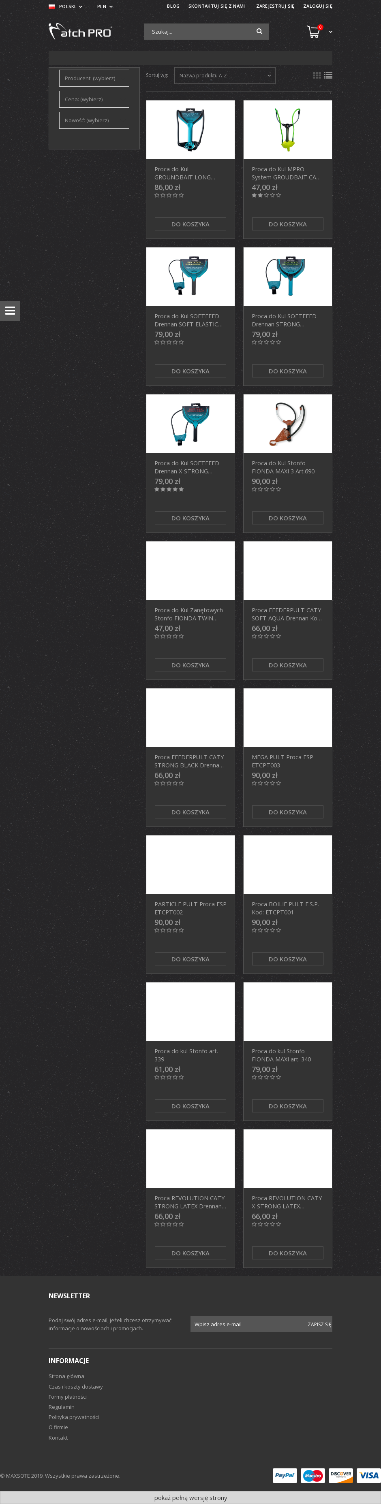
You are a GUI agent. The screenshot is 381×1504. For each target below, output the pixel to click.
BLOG (173, 6)
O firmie (58, 1427)
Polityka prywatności (74, 1417)
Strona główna (66, 1376)
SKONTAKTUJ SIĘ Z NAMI (216, 6)
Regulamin (62, 1406)
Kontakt (58, 1437)
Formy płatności (68, 1396)
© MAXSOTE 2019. (22, 1475)
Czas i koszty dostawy (76, 1386)
